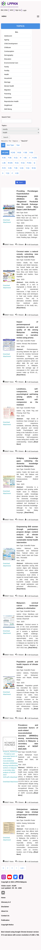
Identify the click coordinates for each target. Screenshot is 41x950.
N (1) (16, 163)
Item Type (10, 145)
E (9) (3, 158)
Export (20, 182)
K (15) (34, 158)
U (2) (21, 168)
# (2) (16, 173)
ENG (6, 10)
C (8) (25, 152)
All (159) (5, 152)
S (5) (9, 168)
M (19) (10, 163)
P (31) (29, 163)
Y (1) (7, 173)
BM (2, 10)
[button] (6, 137)
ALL (16, 32)
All (3, 145)
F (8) (9, 158)
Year (18, 145)
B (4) (19, 152)
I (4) (25, 158)
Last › (22, 868)
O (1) (22, 163)
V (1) (27, 168)
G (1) (15, 158)
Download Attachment (10, 782)
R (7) (4, 168)
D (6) (31, 152)
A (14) (13, 152)
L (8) (3, 163)
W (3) (34, 168)
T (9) (15, 168)
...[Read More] (28, 512)
